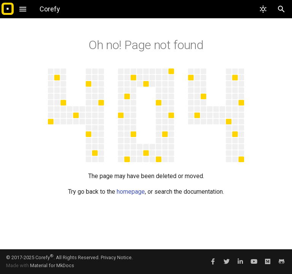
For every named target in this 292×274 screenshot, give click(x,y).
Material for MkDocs (52, 265)
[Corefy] (8, 9)
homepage (131, 191)
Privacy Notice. (117, 257)
